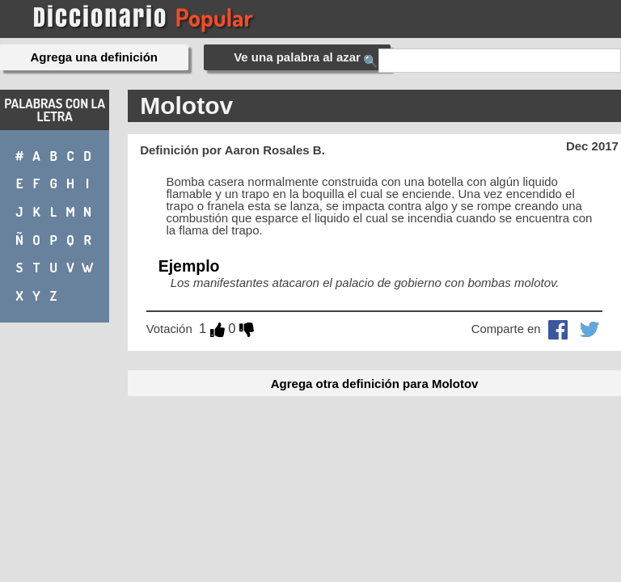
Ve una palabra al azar (297, 57)
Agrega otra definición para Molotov (375, 383)
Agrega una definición (94, 57)
